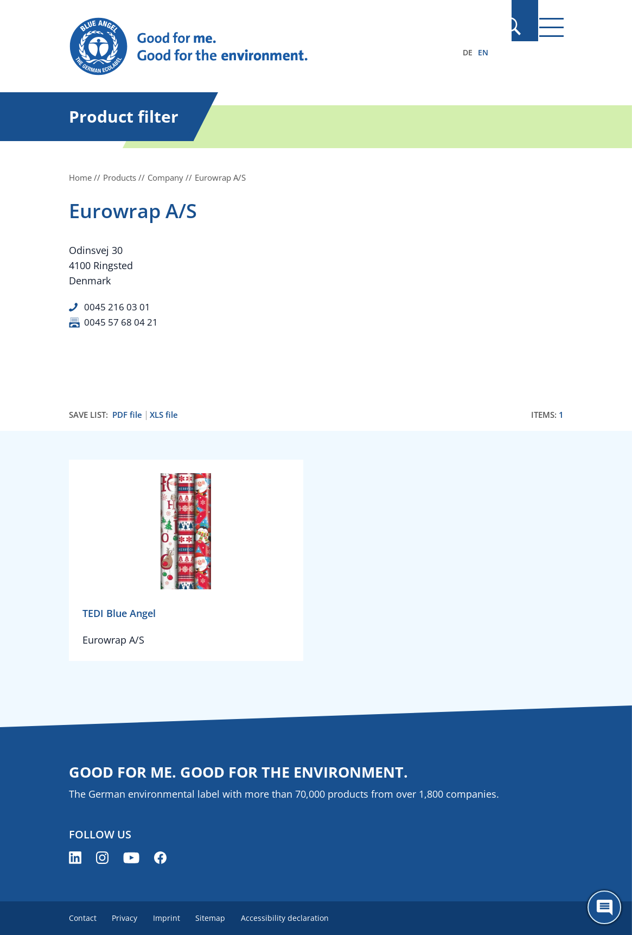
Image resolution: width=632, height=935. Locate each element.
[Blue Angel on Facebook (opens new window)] (160, 857)
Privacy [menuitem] (126, 917)
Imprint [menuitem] (170, 917)
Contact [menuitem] (83, 917)
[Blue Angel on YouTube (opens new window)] (131, 857)
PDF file (127, 414)
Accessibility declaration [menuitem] (292, 917)
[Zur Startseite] (242, 46)
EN (483, 52)
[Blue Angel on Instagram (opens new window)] (102, 857)
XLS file (164, 414)
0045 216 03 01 (118, 306)
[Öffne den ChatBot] (604, 907)
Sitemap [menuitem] (216, 917)
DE (468, 52)
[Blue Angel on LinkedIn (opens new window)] (75, 857)
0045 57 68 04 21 (122, 321)
